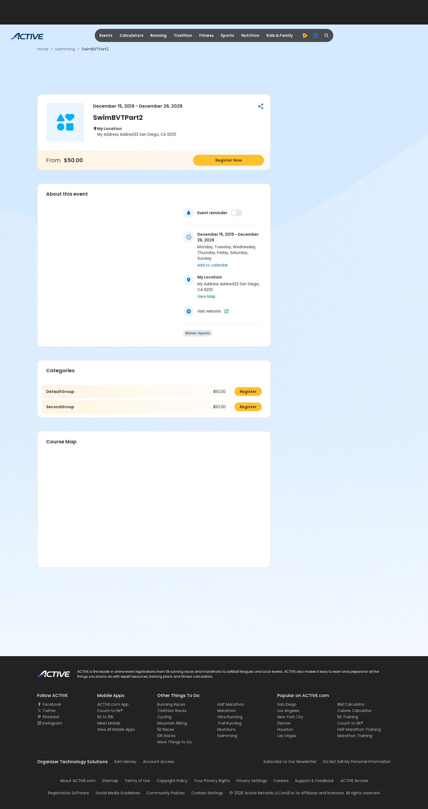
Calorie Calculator (354, 710)
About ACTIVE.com (78, 780)
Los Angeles (288, 710)
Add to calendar (212, 265)
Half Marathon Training (359, 729)
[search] (327, 35)
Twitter (49, 710)
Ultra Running (229, 717)
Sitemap (110, 780)
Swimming (65, 49)
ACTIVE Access (354, 780)
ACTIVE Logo (48, 672)
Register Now (228, 160)
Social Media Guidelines (118, 793)
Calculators (132, 35)
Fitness (206, 35)
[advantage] (305, 35)
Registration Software (68, 793)
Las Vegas (286, 735)
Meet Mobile (108, 723)
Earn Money (125, 761)
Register (248, 391)
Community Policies (166, 793)
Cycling (164, 717)
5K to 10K (105, 717)
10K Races (166, 735)
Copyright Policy (172, 780)
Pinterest (51, 717)
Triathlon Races (172, 710)
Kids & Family (279, 35)
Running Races (171, 704)
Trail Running (229, 723)
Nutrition (250, 35)
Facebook (52, 704)
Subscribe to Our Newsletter (290, 761)
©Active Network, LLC (255, 793)
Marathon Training (354, 735)
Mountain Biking (172, 723)
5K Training (347, 717)
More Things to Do (174, 742)
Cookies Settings (207, 793)
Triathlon (183, 35)
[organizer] (316, 35)
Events (105, 35)
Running (158, 35)
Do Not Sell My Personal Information (357, 761)
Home (43, 49)
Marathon (226, 710)
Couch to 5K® (110, 710)
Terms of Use (137, 780)
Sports (227, 35)
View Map (206, 296)
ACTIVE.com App (113, 704)
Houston (285, 729)
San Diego (286, 704)
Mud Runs (226, 729)
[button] (260, 106)
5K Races (165, 729)
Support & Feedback (314, 780)
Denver (284, 723)
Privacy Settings (252, 780)
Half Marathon (230, 704)
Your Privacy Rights (212, 780)
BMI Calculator (351, 704)
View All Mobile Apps (116, 729)
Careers (281, 780)
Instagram (52, 723)
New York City (290, 717)
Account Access (158, 761)
